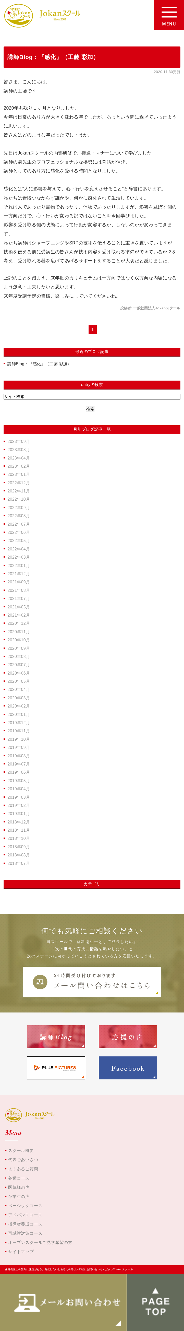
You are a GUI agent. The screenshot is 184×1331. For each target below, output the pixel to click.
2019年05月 (18, 781)
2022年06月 (18, 532)
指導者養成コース (25, 1224)
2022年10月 (18, 499)
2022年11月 (18, 491)
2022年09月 (18, 507)
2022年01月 (18, 565)
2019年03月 (18, 797)
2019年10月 (18, 739)
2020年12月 (18, 623)
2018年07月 (18, 863)
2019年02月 (18, 805)
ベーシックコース (25, 1206)
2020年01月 (18, 714)
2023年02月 (18, 466)
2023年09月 (18, 441)
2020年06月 (18, 673)
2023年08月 (18, 449)
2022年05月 (18, 540)
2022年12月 (18, 483)
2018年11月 (18, 830)
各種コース (19, 1178)
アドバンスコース (25, 1215)
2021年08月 (18, 590)
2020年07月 (18, 665)
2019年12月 (18, 723)
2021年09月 (18, 582)
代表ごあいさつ (23, 1160)
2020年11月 (18, 632)
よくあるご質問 (23, 1169)
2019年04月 (18, 789)
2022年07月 (18, 524)
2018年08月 (18, 855)
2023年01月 (18, 474)
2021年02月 (18, 615)
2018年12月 (18, 822)
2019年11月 (18, 731)
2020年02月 (18, 706)
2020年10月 (18, 640)
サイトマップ (21, 1252)
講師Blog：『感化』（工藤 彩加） (53, 57)
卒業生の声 (19, 1196)
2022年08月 (18, 516)
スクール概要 (21, 1150)
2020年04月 (18, 689)
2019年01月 (18, 813)
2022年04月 (18, 549)
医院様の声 (19, 1187)
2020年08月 (18, 656)
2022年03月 (18, 557)
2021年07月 (18, 598)
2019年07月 (18, 764)
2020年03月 (18, 698)
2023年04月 (18, 458)
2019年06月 (18, 772)
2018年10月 (18, 838)
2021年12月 (18, 574)
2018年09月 (18, 847)
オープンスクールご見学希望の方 (40, 1242)
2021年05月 (18, 607)
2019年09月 (18, 747)
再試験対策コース (25, 1233)
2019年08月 (18, 756)
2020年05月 (18, 681)
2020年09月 (18, 648)
